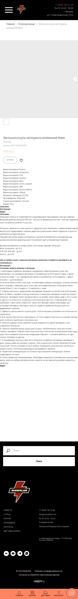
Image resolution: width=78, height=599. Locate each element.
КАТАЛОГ (7, 519)
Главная (10, 24)
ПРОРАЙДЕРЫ (9, 523)
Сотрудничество (46, 522)
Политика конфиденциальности (48, 571)
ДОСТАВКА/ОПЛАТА (12, 531)
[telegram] (19, 555)
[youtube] (13, 555)
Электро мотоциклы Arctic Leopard (54, 527)
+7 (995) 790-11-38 (47, 510)
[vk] (6, 555)
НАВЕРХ (39, 582)
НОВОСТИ (8, 510)
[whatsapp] (26, 555)
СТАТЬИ (7, 515)
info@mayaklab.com (47, 515)
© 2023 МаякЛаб (23, 571)
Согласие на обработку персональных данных (39, 575)
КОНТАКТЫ (8, 527)
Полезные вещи (26, 24)
